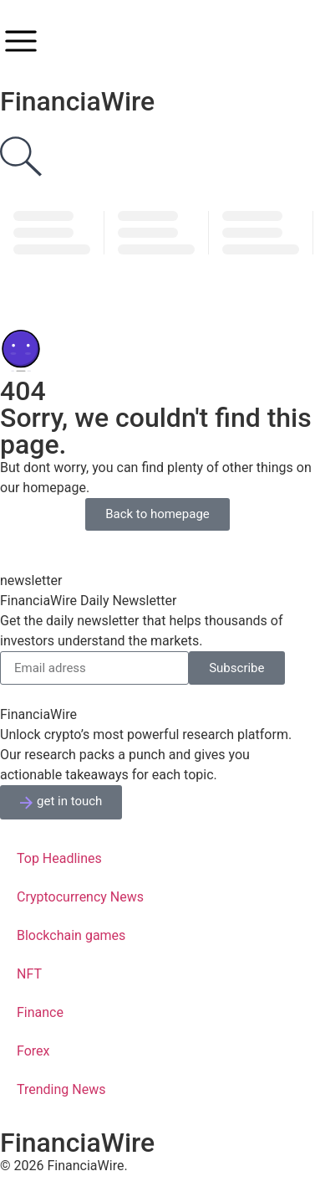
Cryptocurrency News (80, 897)
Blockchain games (71, 935)
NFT (29, 974)
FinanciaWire (77, 101)
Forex (33, 1051)
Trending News (61, 1089)
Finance (40, 1012)
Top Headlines (59, 858)
